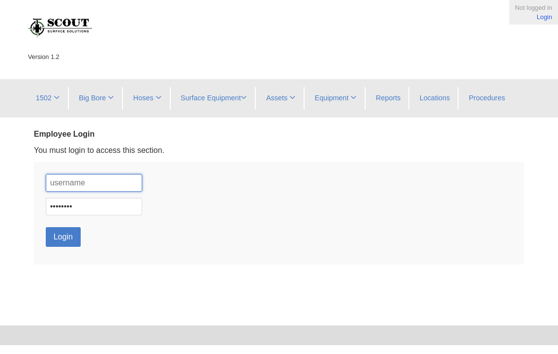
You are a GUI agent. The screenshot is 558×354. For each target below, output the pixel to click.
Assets (281, 98)
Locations (435, 98)
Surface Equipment (214, 98)
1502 (48, 98)
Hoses (147, 98)
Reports (388, 98)
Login (544, 17)
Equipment (336, 98)
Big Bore (96, 98)
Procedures (487, 98)
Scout (60, 27)
